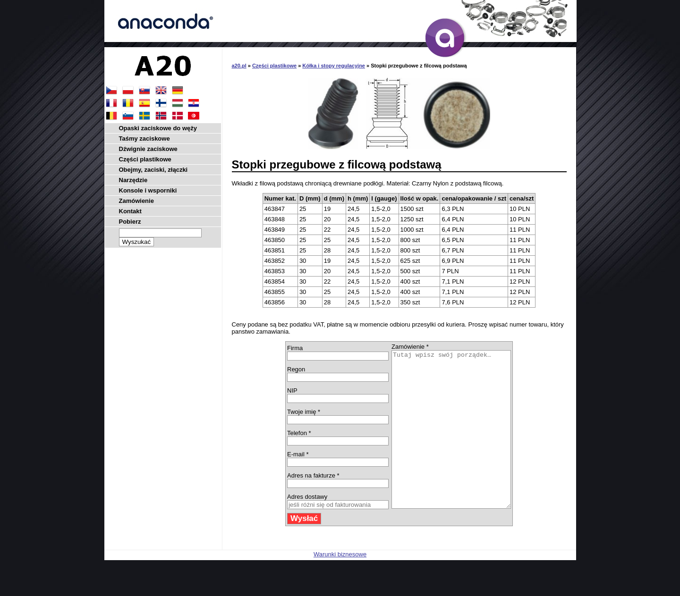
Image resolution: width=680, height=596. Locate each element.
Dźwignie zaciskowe (148, 148)
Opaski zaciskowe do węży (158, 128)
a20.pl (239, 65)
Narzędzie (133, 180)
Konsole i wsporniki (148, 190)
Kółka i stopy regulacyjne (333, 65)
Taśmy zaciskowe (144, 138)
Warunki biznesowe (340, 585)
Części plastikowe (274, 65)
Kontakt (130, 211)
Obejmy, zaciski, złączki (153, 169)
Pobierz (130, 221)
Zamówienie (136, 200)
